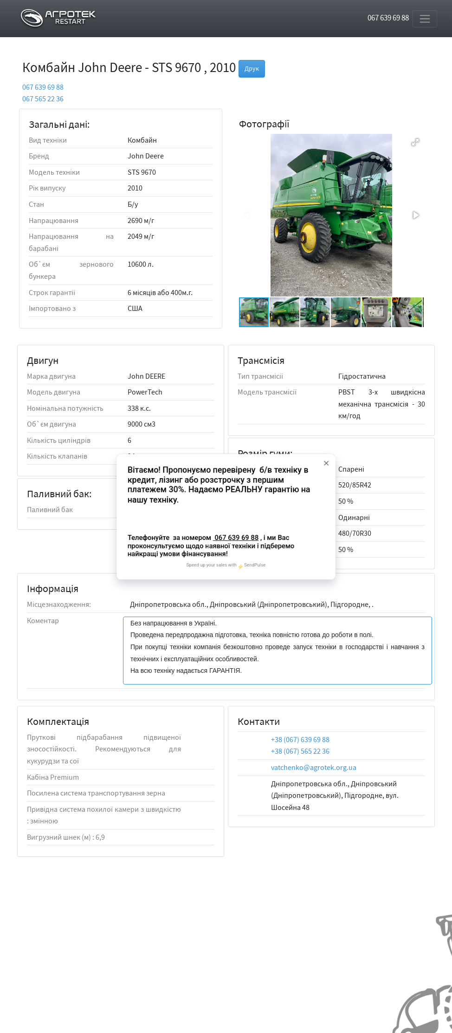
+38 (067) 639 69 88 (300, 739)
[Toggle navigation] (425, 18)
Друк (252, 68)
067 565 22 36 (43, 98)
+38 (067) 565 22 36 (300, 751)
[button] (415, 142)
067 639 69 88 (388, 18)
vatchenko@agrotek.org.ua (313, 767)
